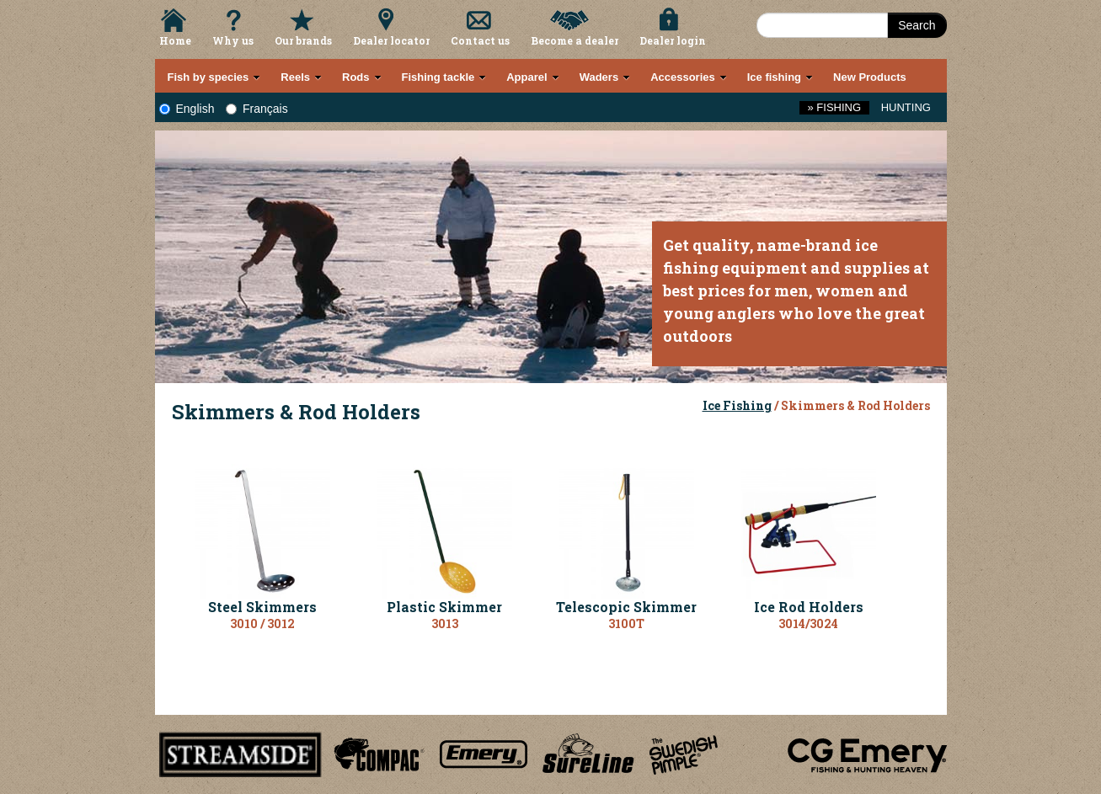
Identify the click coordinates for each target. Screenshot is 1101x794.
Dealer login (672, 40)
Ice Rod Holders (808, 606)
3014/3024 (808, 623)
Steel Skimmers (262, 606)
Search (916, 25)
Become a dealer (574, 40)
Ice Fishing (737, 405)
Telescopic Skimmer (626, 606)
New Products (869, 77)
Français (257, 108)
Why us (233, 40)
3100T (626, 623)
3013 (444, 623)
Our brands (303, 40)
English (187, 108)
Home (175, 40)
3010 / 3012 (262, 623)
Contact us (480, 40)
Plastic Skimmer (444, 606)
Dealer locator (391, 40)
